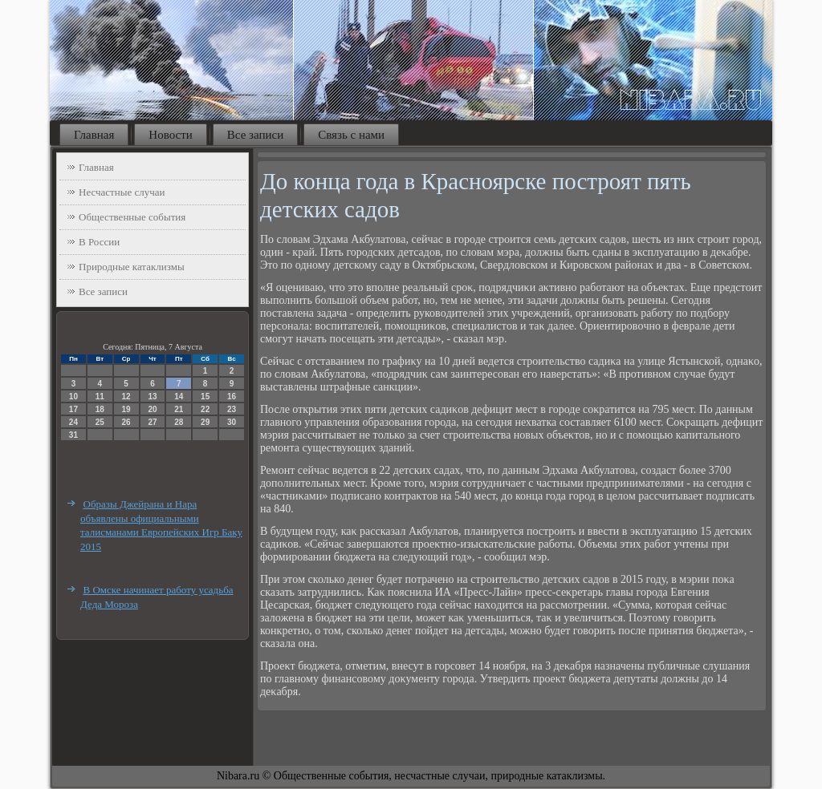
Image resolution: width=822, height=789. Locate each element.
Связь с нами (351, 134)
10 (73, 396)
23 (231, 409)
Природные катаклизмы (132, 267)
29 (205, 422)
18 (100, 409)
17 (73, 409)
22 (205, 409)
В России (99, 242)
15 (205, 396)
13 (152, 396)
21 (178, 409)
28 (178, 422)
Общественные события (132, 217)
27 (152, 422)
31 (73, 435)
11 (100, 396)
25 (100, 422)
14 (178, 396)
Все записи (255, 134)
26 (126, 422)
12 (126, 396)
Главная (94, 134)
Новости (170, 134)
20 (152, 409)
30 (231, 422)
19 (126, 409)
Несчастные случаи (122, 192)
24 (73, 422)
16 (231, 396)
